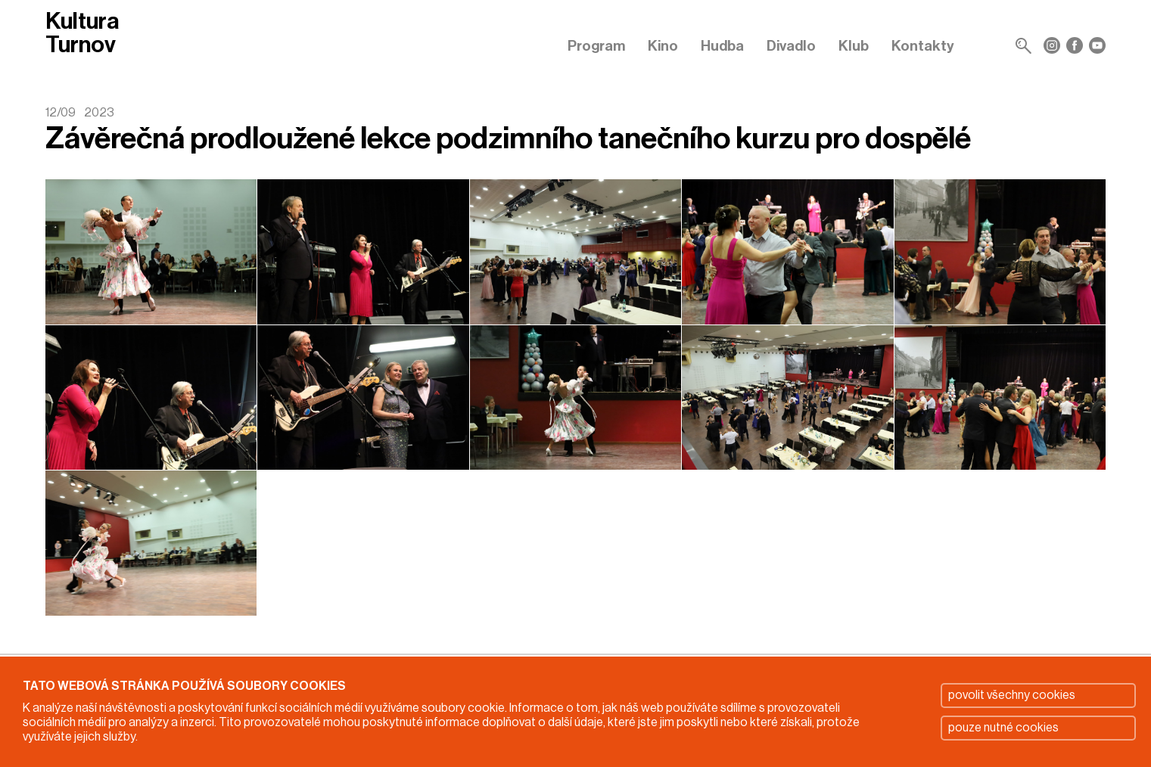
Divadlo (791, 46)
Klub (853, 46)
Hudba (722, 46)
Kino (663, 46)
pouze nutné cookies (1003, 728)
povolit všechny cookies (1011, 695)
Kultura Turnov (82, 33)
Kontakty (922, 46)
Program (596, 46)
